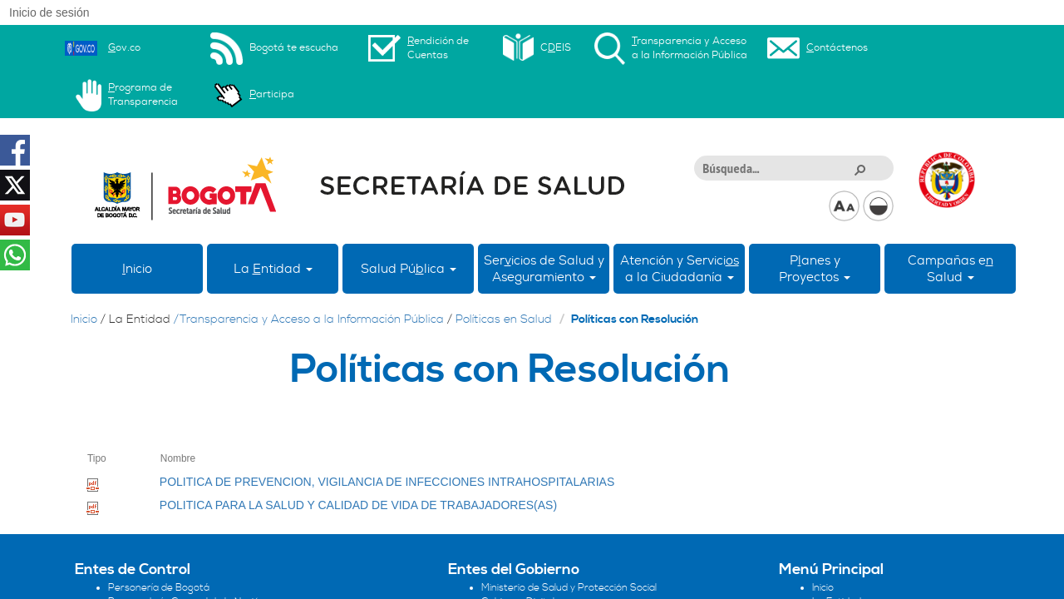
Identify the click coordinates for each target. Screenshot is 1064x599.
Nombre (177, 458)
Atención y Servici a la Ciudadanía (679, 268)
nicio (137, 268)
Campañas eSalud (950, 268)
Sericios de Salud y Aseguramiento (544, 268)
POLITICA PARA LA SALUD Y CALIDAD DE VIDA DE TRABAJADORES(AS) (358, 505)
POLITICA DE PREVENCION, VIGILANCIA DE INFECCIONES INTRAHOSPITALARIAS (387, 481)
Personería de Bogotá (158, 588)
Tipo (96, 458)
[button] (859, 169)
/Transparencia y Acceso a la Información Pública (309, 319)
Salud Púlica (408, 268)
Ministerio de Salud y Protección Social (569, 588)
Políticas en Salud (504, 319)
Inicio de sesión (49, 12)
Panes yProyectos (814, 268)
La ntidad (273, 268)
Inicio (84, 319)
